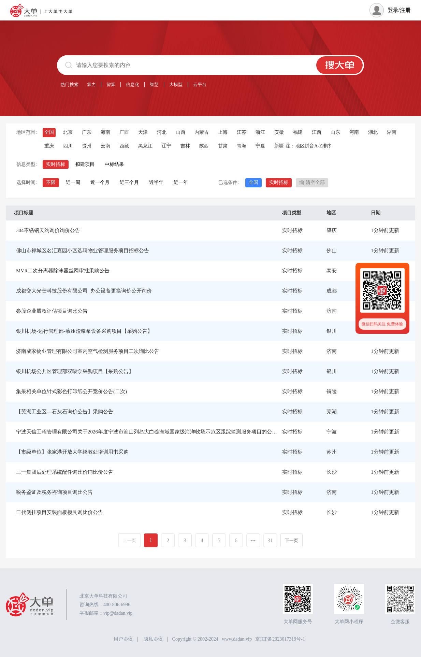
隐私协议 (153, 639)
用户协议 (123, 639)
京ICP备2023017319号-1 (280, 639)
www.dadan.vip (237, 639)
